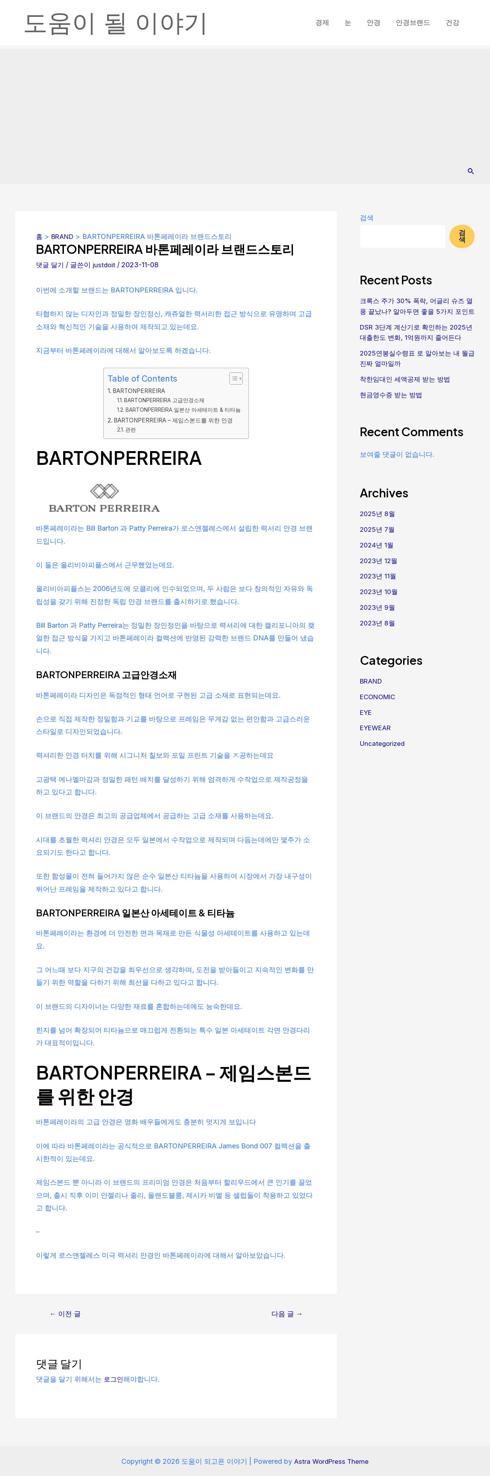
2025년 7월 (378, 548)
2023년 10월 (380, 610)
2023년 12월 (380, 579)
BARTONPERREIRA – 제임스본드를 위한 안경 (174, 420)
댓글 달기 (50, 264)
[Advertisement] (245, 102)
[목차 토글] (236, 378)
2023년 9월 (378, 626)
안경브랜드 (415, 22)
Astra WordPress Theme (331, 1461)
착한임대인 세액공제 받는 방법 (407, 399)
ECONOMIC (379, 715)
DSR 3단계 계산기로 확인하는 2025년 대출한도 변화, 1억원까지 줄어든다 (416, 347)
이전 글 (66, 1313)
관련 (127, 429)
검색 (367, 218)
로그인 (114, 1379)
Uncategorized (383, 761)
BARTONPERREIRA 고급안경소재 (163, 400)
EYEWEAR (377, 746)
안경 (377, 22)
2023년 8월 (378, 641)
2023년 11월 (379, 595)
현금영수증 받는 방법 (393, 414)
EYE (366, 730)
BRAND (372, 699)
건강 (453, 22)
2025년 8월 (378, 533)
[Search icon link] (471, 171)
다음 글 (285, 1313)
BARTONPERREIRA (137, 390)
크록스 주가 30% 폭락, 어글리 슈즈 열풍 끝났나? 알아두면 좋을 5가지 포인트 (417, 311)
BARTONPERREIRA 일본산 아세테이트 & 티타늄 (183, 409)
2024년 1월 (377, 564)
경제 (329, 22)
